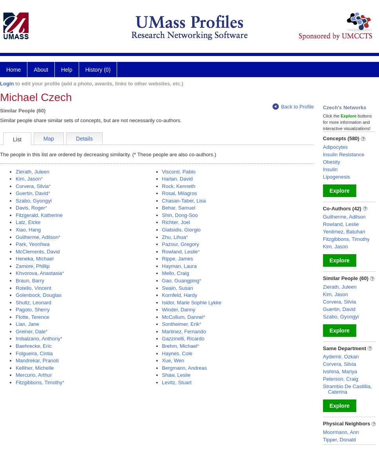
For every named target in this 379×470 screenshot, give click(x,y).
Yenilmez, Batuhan (344, 232)
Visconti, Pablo (179, 172)
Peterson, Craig (340, 379)
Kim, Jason (28, 179)
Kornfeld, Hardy (179, 295)
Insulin (330, 169)
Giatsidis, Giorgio (181, 230)
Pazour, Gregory (180, 244)
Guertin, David (32, 193)
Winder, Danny (178, 310)
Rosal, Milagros (179, 193)
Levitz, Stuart (177, 382)
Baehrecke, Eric (34, 346)
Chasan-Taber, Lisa (184, 201)
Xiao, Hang (28, 230)
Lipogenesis (336, 177)
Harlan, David (177, 179)
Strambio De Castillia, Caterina (347, 389)
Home (13, 70)
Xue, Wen (173, 360)
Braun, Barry (30, 281)
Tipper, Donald (339, 440)
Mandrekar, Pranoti (37, 360)
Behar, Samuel (178, 208)
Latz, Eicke (28, 222)
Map (48, 139)
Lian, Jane (27, 324)
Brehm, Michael (179, 346)
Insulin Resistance (344, 154)
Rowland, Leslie (180, 252)
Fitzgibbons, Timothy (39, 382)
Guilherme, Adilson (37, 237)
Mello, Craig (175, 273)
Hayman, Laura (179, 266)
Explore (340, 191)
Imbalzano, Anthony (38, 339)
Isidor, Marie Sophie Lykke (192, 303)
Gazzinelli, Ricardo (183, 339)
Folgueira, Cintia (34, 353)
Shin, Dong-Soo (180, 215)
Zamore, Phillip (33, 266)
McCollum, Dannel (183, 317)
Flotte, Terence (32, 317)
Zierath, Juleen (32, 172)
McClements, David (38, 252)
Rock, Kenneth (178, 186)
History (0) (98, 70)
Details (84, 139)
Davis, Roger (30, 208)
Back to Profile (293, 107)
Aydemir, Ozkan (341, 357)
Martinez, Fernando (184, 331)
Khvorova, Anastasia (39, 273)
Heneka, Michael (35, 259)
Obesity (331, 162)
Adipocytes (335, 147)
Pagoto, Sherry (33, 310)
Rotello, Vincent (33, 288)
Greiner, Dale (31, 331)
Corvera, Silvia (32, 186)
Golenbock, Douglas (38, 295)
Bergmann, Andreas (184, 368)
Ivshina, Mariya (340, 371)
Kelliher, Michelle (35, 368)
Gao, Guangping (180, 281)
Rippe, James (177, 259)
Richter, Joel (176, 222)
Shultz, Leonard (33, 303)
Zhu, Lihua (174, 237)
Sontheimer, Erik (180, 324)
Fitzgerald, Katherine (39, 215)
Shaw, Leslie (176, 375)
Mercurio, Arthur (34, 375)
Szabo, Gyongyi (34, 201)
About (41, 70)
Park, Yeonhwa (33, 244)
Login (7, 84)
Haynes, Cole (177, 353)
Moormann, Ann (341, 432)
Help (66, 70)
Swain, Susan (177, 288)
